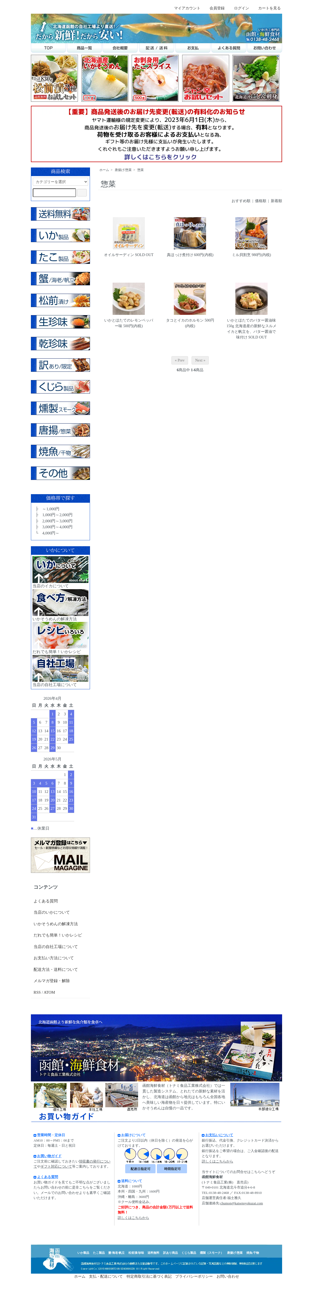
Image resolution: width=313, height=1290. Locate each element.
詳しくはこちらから (133, 1218)
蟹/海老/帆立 (116, 1252)
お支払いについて (217, 1135)
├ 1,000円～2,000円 (53, 515)
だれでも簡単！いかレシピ (58, 935)
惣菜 (140, 170)
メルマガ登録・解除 (52, 981)
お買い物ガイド (49, 1156)
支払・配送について (106, 1276)
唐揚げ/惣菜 (123, 170)
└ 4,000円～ (46, 533)
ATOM (49, 992)
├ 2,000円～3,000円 (53, 521)
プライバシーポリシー (194, 1276)
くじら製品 (188, 1252)
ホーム (104, 170)
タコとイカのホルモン (185, 320)
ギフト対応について (56, 1166)
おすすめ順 (241, 201)
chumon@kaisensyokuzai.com (241, 1203)
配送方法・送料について (56, 969)
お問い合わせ (228, 1276)
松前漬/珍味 (136, 1252)
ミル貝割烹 (241, 255)
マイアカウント (184, 8)
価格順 (260, 201)
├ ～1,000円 (46, 509)
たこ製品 (99, 1252)
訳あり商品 (170, 1252)
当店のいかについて (52, 912)
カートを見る (267, 8)
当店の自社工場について (56, 947)
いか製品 (83, 1252)
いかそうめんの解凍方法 (56, 924)
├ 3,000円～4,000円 (53, 527)
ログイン (238, 8)
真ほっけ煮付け (180, 255)
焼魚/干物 (252, 1252)
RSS (37, 992)
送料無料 (153, 1252)
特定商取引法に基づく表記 (149, 1276)
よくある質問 (46, 901)
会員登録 (214, 8)
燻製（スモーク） (212, 1252)
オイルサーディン (119, 255)
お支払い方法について (54, 958)
